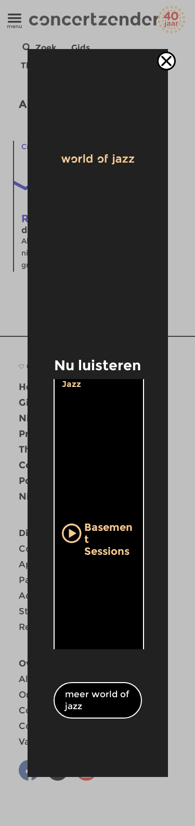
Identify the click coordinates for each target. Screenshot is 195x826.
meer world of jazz (97, 700)
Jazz (71, 384)
